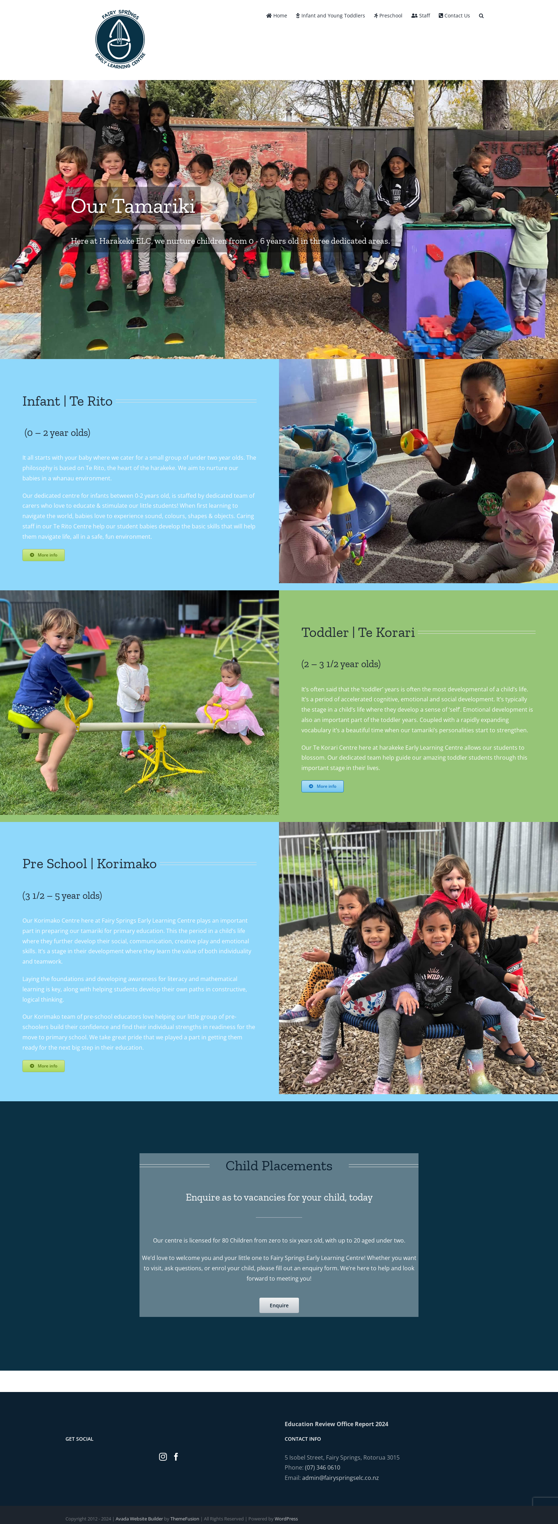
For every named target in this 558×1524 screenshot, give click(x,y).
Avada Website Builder (139, 1518)
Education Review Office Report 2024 (336, 1424)
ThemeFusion (184, 1518)
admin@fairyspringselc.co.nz (340, 1478)
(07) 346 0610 (322, 1467)
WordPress (286, 1518)
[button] (481, 15)
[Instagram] (163, 1457)
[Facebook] (176, 1457)
